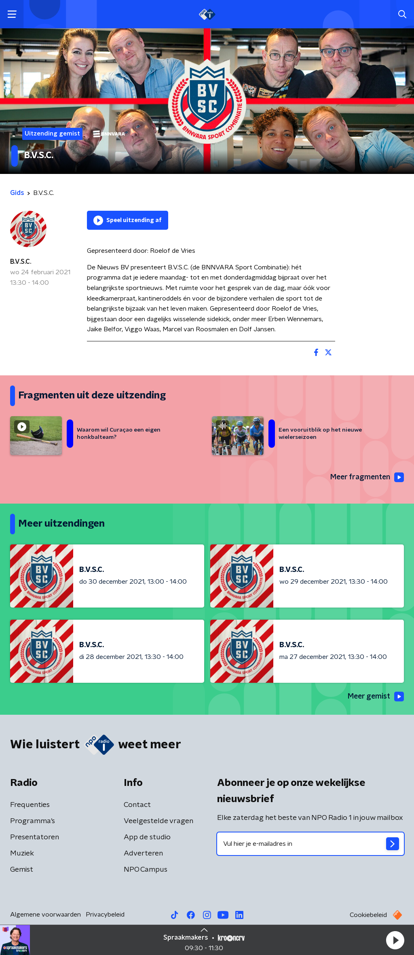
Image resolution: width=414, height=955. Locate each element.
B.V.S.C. (20, 261)
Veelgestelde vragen (158, 821)
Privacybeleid (105, 915)
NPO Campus (145, 870)
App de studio (147, 837)
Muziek (22, 854)
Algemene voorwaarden (45, 915)
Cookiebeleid (368, 915)
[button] (395, 940)
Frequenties (30, 805)
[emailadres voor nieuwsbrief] (310, 844)
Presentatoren (34, 837)
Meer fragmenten (366, 478)
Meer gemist (375, 697)
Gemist (21, 870)
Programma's (32, 821)
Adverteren (143, 854)
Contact (137, 805)
